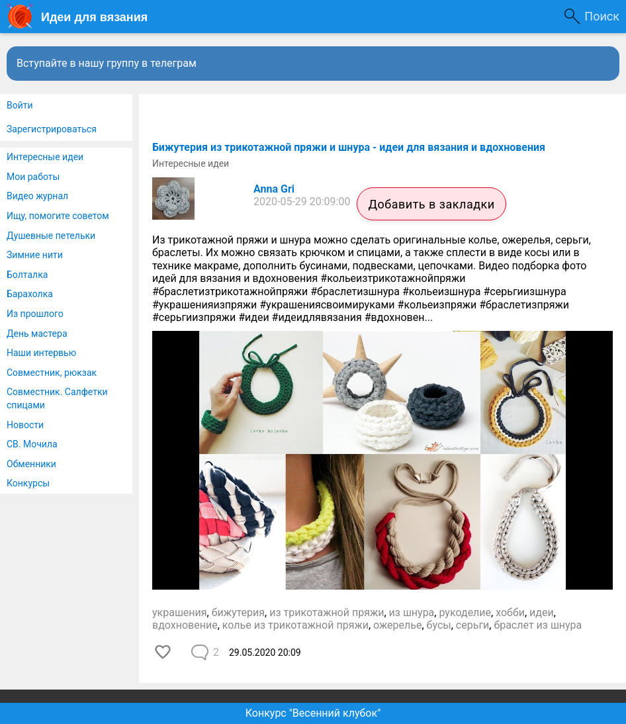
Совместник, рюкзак (52, 372)
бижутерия (238, 612)
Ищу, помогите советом (58, 215)
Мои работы (33, 176)
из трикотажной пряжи (326, 612)
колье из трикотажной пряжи (295, 625)
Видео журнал (37, 196)
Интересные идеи (45, 157)
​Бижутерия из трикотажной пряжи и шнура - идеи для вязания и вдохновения (348, 147)
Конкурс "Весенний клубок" (313, 713)
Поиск (601, 16)
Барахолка (30, 294)
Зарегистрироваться (52, 129)
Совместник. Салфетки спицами (57, 398)
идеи (541, 612)
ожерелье (397, 625)
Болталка (27, 274)
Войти (20, 105)
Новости (25, 425)
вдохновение (185, 625)
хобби (510, 612)
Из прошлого (35, 313)
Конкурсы (28, 483)
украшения (179, 612)
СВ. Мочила (32, 444)
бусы (439, 625)
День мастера (37, 333)
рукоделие (465, 612)
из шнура (412, 612)
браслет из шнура (538, 625)
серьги (472, 625)
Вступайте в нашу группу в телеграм (107, 63)
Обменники (31, 464)
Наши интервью (41, 352)
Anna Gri (273, 189)
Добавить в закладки (431, 204)
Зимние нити (35, 254)
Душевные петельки (51, 235)
